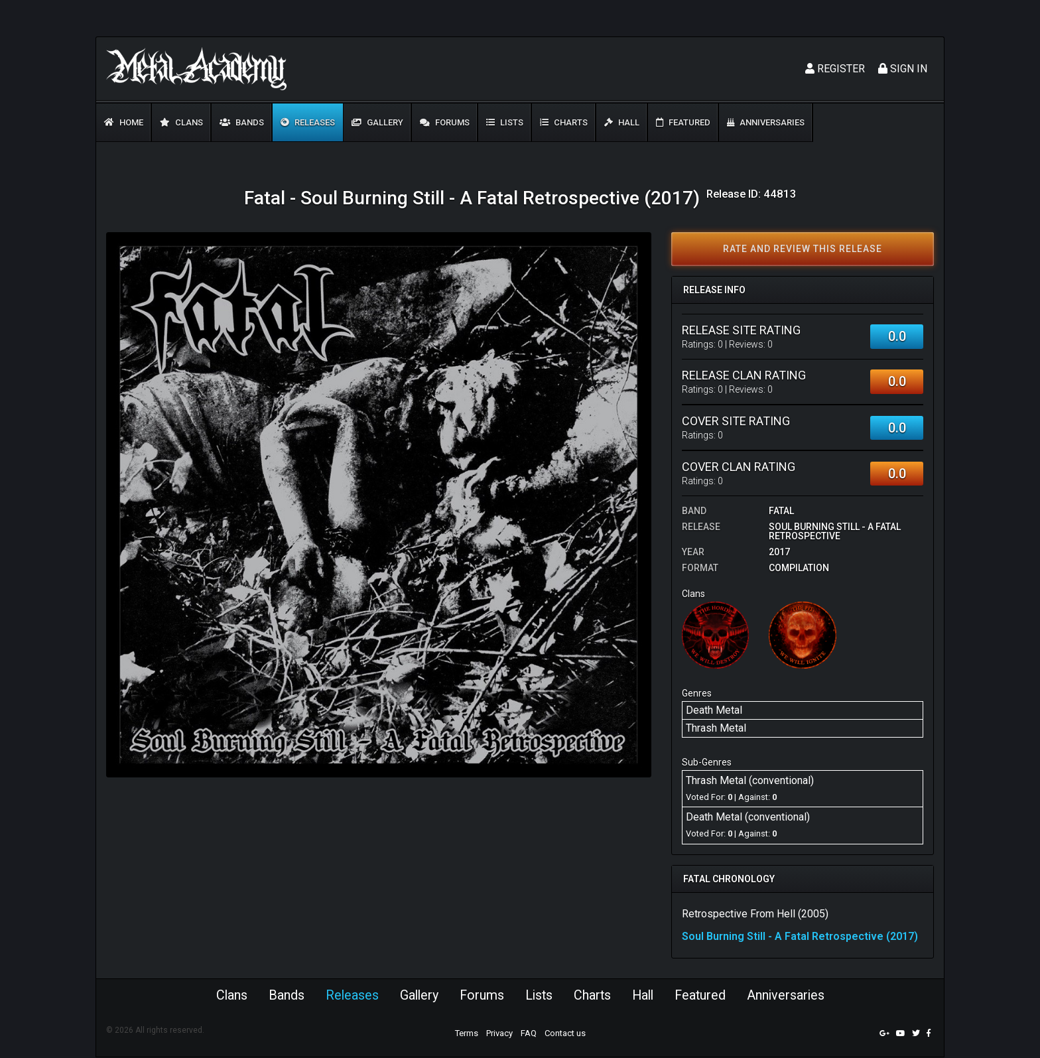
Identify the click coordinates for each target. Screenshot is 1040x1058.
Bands (242, 122)
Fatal (781, 510)
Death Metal (714, 710)
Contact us (565, 1034)
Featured (683, 122)
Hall (621, 122)
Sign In (902, 68)
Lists (504, 122)
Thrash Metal (716, 728)
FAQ (529, 1034)
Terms (466, 1034)
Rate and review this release (802, 248)
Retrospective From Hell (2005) (755, 913)
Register (835, 68)
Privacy (499, 1034)
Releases (308, 122)
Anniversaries (766, 122)
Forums (445, 122)
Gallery (377, 122)
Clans (181, 122)
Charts (564, 122)
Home (123, 122)
